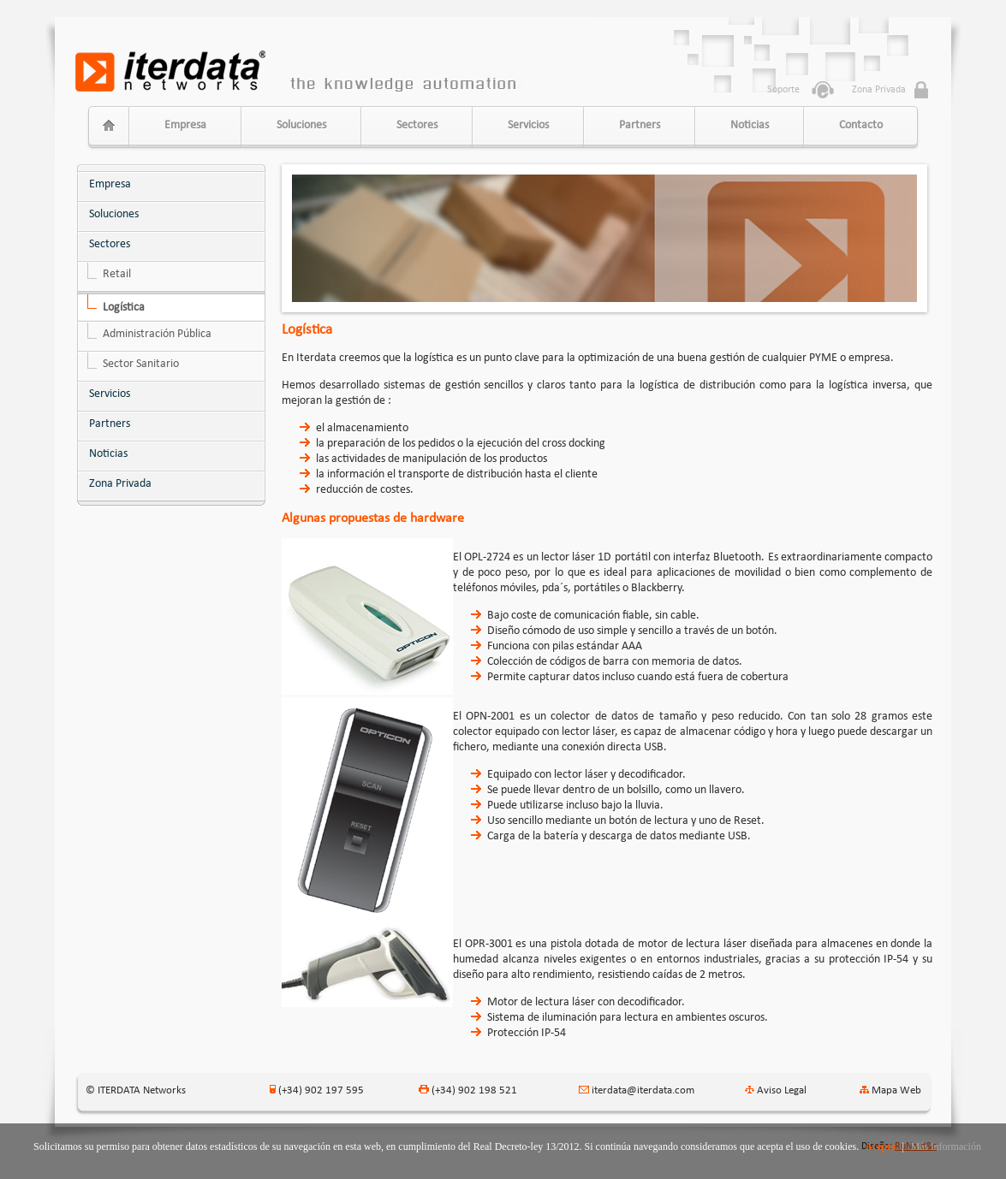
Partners (639, 125)
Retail (117, 274)
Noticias (749, 125)
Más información (946, 1146)
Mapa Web (896, 1090)
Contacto (861, 125)
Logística (124, 307)
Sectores (417, 125)
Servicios (528, 125)
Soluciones (301, 125)
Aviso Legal (782, 1090)
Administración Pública (157, 334)
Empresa (185, 125)
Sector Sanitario (141, 364)
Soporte (783, 90)
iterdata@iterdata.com (643, 1090)
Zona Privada (120, 483)
